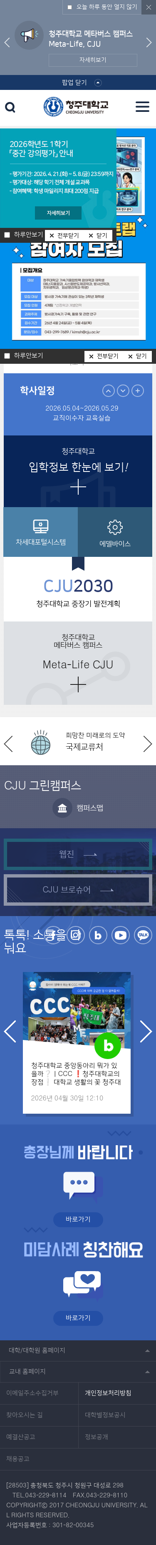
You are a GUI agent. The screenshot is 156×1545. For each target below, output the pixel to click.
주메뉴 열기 (142, 106)
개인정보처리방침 (108, 1393)
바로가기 (78, 1219)
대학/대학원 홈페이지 (37, 1350)
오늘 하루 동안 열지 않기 (107, 7)
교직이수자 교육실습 (82, 418)
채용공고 (18, 1459)
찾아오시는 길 (24, 1415)
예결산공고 (20, 1437)
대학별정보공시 (105, 1415)
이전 (7, 42)
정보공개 (96, 1437)
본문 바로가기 (78, 0)
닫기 (141, 356)
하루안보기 (28, 356)
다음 (149, 42)
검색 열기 (10, 107)
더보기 (78, 487)
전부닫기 (108, 356)
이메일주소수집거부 (32, 1393)
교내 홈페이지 (27, 1371)
